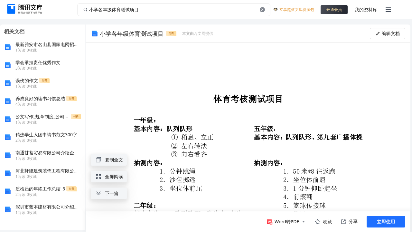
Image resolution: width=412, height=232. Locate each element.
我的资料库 (366, 9)
